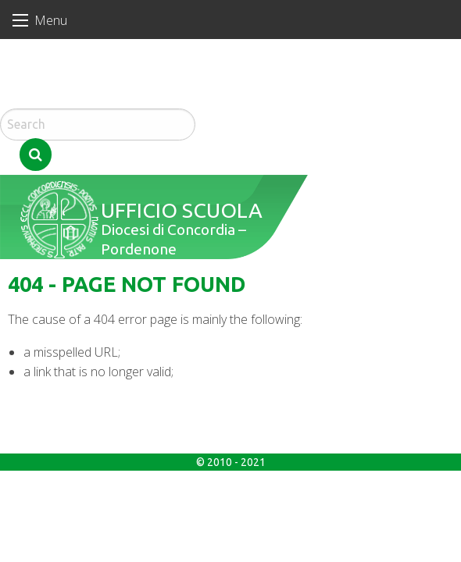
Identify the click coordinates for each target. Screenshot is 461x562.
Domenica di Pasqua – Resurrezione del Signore (78, 93)
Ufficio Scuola (173, 140)
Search (222, 97)
